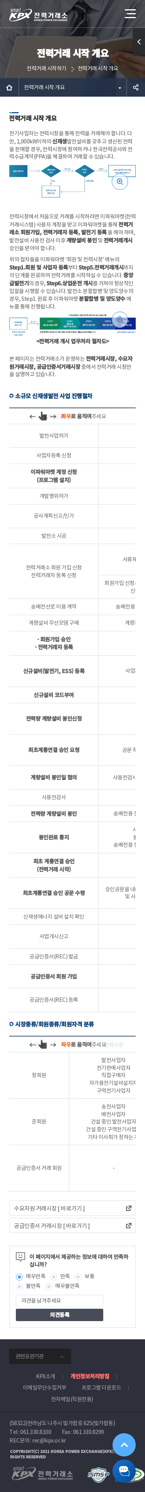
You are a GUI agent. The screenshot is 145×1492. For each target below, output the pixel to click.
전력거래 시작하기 (47, 68)
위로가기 (124, 1444)
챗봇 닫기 (124, 1471)
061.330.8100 (35, 1432)
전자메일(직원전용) (72, 1399)
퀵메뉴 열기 (139, 55)
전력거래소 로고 (38, 15)
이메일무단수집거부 (45, 1387)
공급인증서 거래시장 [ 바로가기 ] (52, 1225)
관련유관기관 (29, 1356)
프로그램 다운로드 (101, 1387)
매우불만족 (67, 1285)
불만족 (33, 1285)
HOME (9, 87)
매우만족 (35, 1276)
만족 (65, 1276)
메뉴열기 (129, 10)
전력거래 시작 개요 (98, 68)
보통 (89, 1276)
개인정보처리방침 (89, 1376)
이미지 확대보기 (120, 181)
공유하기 (135, 87)
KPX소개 (45, 1376)
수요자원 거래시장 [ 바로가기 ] (49, 1208)
